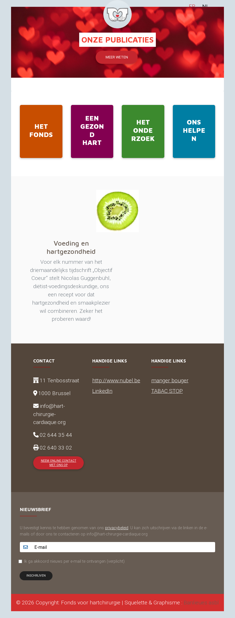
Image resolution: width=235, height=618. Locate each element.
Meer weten (117, 57)
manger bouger (169, 380)
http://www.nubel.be (116, 380)
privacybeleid (116, 527)
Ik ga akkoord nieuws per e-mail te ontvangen (74, 561)
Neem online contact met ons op (58, 463)
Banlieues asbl (201, 602)
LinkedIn (102, 390)
